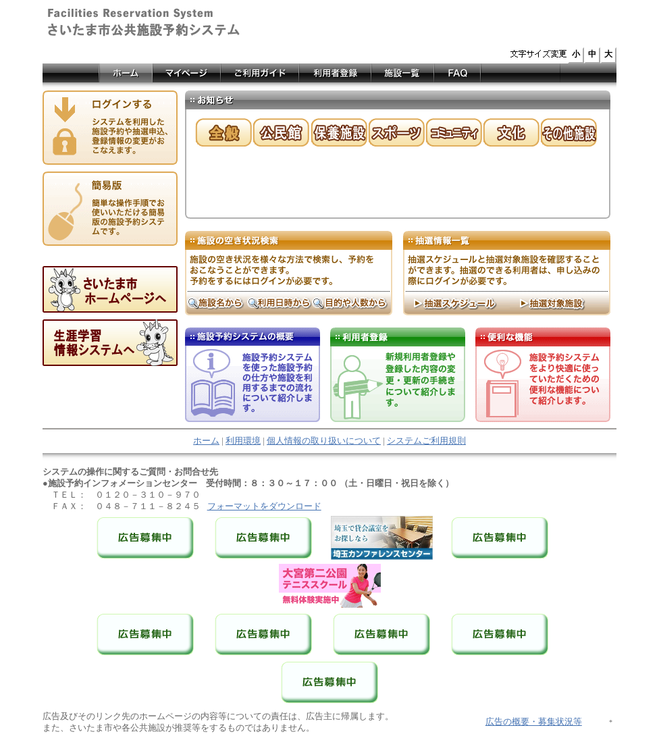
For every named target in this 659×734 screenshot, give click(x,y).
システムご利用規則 (426, 441)
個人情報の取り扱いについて (324, 441)
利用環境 (243, 441)
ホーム (206, 441)
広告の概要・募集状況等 (533, 722)
